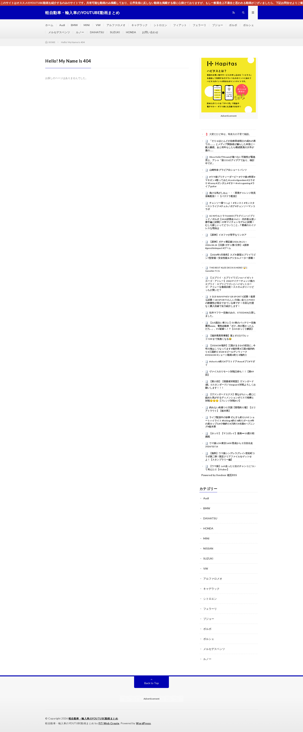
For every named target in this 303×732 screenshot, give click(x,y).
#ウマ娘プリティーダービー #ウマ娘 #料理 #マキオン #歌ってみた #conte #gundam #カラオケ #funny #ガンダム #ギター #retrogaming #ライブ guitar (230, 181)
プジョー (217, 25)
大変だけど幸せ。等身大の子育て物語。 (230, 134)
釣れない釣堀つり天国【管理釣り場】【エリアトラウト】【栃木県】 (230, 409)
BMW (74, 25)
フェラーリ (199, 25)
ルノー (80, 32)
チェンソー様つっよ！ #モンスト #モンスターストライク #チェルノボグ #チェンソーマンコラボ (230, 206)
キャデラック (139, 25)
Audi (62, 25)
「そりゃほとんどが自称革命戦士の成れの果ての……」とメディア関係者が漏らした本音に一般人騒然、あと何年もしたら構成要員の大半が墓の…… (230, 145)
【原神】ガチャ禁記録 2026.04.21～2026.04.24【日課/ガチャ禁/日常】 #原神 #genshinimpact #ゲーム (227, 245)
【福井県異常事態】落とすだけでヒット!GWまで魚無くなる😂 (227, 337)
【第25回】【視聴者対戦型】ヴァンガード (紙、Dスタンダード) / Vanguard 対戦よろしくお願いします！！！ (230, 384)
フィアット (180, 25)
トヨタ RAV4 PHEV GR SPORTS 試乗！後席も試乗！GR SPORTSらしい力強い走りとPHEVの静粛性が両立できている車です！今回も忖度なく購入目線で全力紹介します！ (230, 301)
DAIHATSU (97, 32)
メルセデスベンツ (59, 32)
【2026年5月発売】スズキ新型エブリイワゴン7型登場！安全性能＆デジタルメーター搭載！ (230, 256)
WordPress (143, 723)
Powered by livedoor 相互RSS (219, 475)
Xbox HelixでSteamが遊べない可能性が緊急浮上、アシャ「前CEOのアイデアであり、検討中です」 (230, 160)
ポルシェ (248, 25)
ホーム (49, 25)
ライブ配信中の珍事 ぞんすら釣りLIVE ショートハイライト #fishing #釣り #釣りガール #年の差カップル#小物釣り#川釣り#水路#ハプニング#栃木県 (230, 422)
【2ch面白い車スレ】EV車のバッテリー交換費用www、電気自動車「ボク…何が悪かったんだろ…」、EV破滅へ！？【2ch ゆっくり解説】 (230, 325)
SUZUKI (115, 32)
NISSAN (208, 548)
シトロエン (160, 25)
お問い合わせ (150, 32)
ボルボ (233, 25)
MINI (87, 25)
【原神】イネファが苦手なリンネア (227, 234)
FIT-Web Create (109, 723)
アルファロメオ (115, 25)
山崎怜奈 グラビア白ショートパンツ (228, 169)
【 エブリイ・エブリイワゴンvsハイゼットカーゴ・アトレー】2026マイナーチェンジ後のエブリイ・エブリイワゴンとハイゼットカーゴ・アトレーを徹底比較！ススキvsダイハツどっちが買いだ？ (230, 283)
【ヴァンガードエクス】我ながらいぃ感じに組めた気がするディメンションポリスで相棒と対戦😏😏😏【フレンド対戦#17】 (230, 397)
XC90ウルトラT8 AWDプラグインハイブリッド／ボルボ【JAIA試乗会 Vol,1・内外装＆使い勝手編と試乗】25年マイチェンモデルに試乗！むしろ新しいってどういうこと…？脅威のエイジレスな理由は (230, 222)
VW (98, 25)
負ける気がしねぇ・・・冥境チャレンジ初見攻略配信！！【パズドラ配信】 (230, 194)
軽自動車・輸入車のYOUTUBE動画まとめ (93, 718)
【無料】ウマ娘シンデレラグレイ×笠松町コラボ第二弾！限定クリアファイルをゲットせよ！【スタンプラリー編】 (230, 456)
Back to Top (151, 683)
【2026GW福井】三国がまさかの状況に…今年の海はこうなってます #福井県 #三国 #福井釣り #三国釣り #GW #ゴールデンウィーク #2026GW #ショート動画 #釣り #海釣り (230, 350)
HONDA (131, 32)
